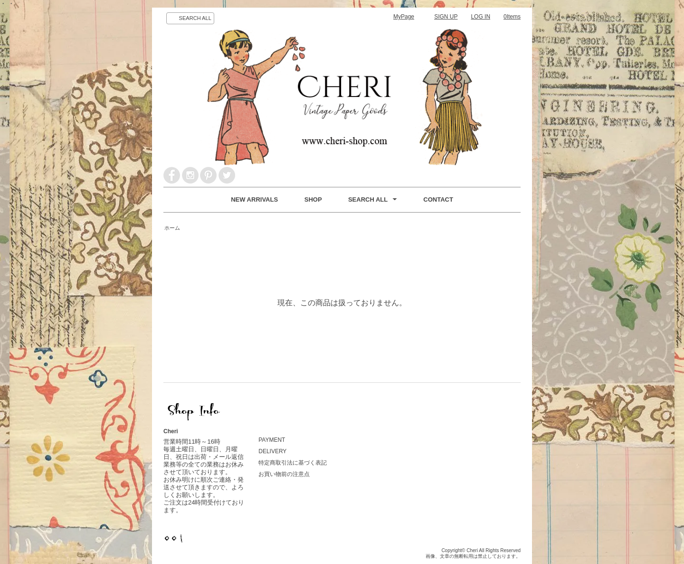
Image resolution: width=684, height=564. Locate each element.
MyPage (403, 16)
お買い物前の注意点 (284, 474)
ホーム (172, 228)
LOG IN (480, 16)
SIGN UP (445, 16)
